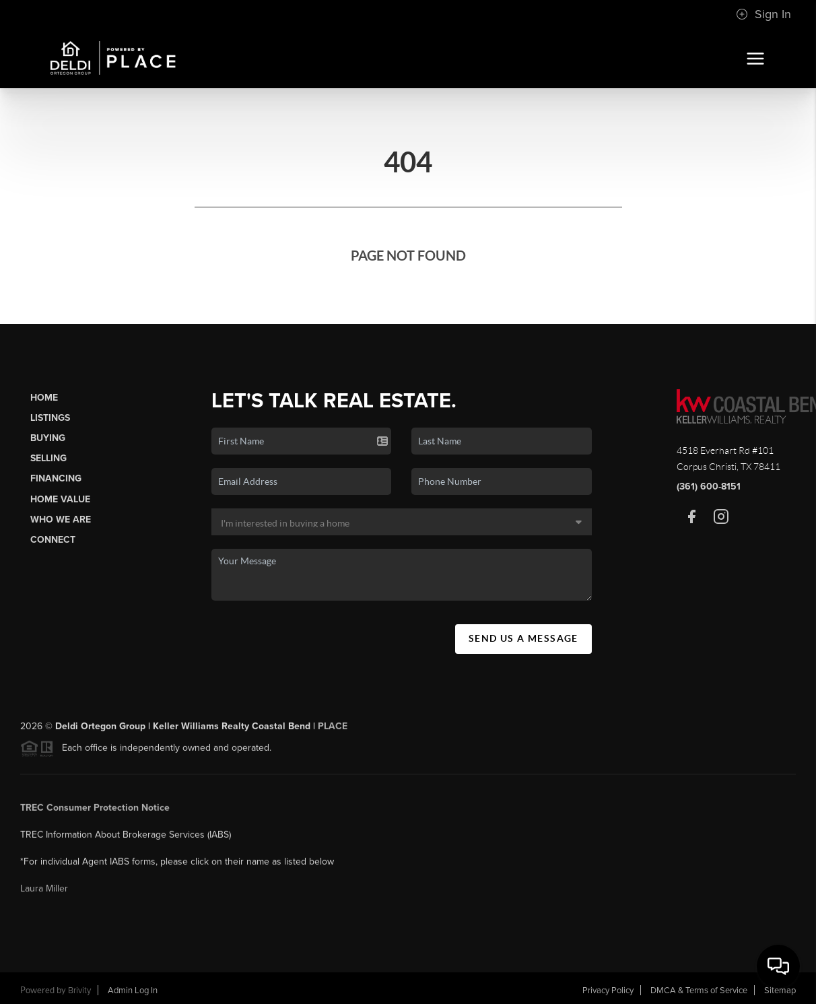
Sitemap (780, 990)
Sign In (763, 14)
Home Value (60, 499)
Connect (52, 539)
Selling (48, 458)
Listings (50, 418)
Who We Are (60, 519)
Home (44, 397)
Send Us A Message (523, 638)
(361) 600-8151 (709, 486)
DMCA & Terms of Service (698, 990)
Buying (47, 438)
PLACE (332, 730)
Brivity (79, 990)
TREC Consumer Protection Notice (95, 811)
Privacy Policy (608, 990)
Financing (55, 478)
